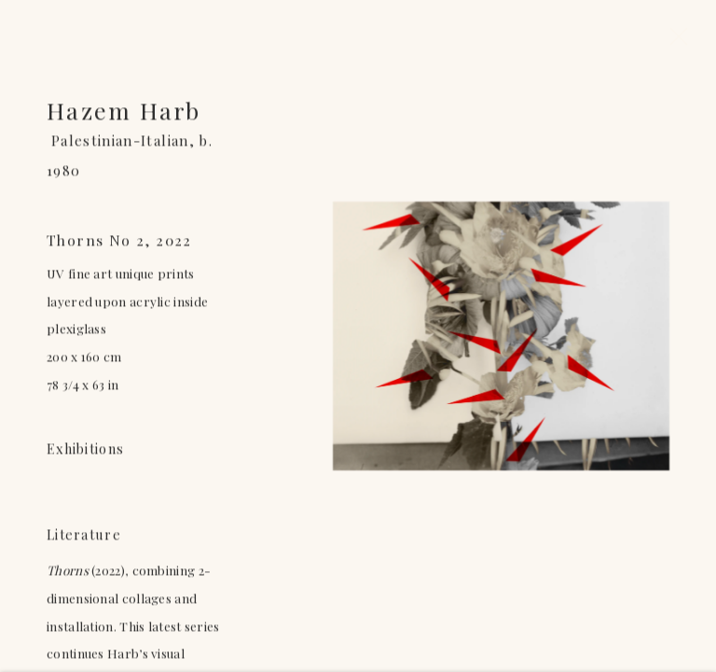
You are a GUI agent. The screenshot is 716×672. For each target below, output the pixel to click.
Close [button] (674, 42)
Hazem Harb (124, 112)
